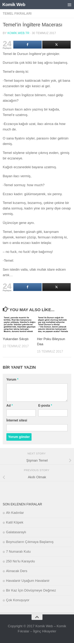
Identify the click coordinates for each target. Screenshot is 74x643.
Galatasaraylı (16, 532)
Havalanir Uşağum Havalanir (28, 581)
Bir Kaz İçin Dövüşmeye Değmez (31, 590)
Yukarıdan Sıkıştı (16, 339)
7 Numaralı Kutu (18, 551)
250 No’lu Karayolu (20, 561)
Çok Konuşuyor (17, 600)
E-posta (45, 405)
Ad (9, 405)
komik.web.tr (18, 33)
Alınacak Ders (16, 571)
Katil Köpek (14, 522)
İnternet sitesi (16, 420)
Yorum (12, 379)
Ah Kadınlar (15, 513)
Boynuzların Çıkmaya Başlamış (30, 542)
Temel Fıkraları (17, 13)
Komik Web (13, 4)
